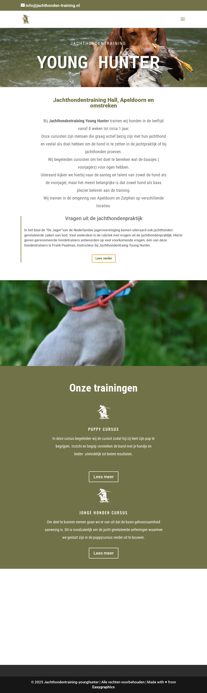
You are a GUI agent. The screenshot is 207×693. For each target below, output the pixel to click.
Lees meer (104, 476)
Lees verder (103, 258)
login (101, 670)
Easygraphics (103, 687)
